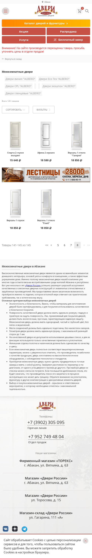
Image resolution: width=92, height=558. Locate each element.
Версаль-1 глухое (15, 220)
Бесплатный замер (68, 39)
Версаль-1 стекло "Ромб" (46, 221)
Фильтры (43, 109)
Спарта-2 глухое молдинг (15, 154)
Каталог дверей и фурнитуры (46, 23)
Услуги (23, 40)
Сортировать (15, 109)
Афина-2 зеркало (46, 152)
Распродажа (68, 31)
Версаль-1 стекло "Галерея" (77, 154)
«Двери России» (33, 285)
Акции (23, 31)
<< (46, 245)
